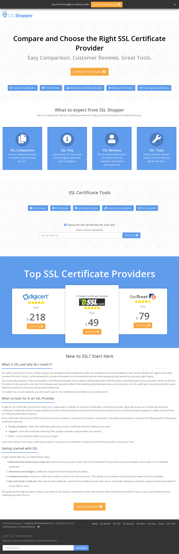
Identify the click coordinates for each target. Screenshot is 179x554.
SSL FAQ (67, 150)
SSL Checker (38, 208)
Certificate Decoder (86, 208)
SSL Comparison (22, 150)
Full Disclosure (10, 526)
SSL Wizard (105, 523)
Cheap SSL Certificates (22, 87)
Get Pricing (36, 326)
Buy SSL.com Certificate (106, 4)
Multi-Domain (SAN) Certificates (84, 87)
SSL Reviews (112, 150)
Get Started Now (90, 506)
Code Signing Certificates (154, 87)
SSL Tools (157, 150)
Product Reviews (27, 526)
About (161, 523)
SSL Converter (147, 208)
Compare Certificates (90, 72)
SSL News (140, 523)
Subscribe (81, 547)
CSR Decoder (61, 208)
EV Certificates (51, 87)
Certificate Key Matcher (117, 208)
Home (95, 523)
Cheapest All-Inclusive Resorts (38, 523)
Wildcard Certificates (121, 87)
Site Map (152, 523)
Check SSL (131, 235)
